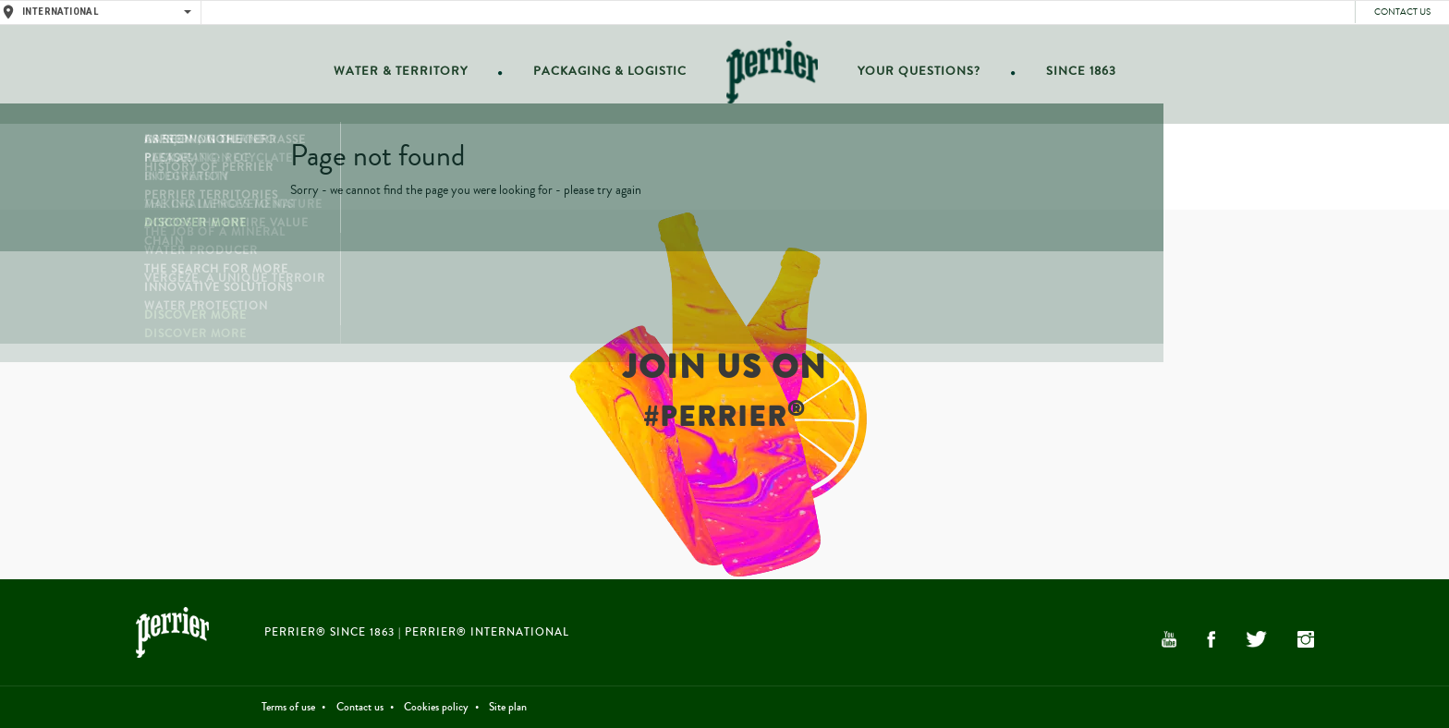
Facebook (1211, 639)
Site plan (508, 707)
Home (770, 75)
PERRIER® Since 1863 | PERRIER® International (416, 632)
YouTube (1169, 639)
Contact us (1402, 12)
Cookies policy (436, 707)
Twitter (1256, 639)
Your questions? (913, 75)
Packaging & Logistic (612, 75)
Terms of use (288, 707)
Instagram (1305, 639)
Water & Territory (412, 75)
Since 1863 (1067, 75)
